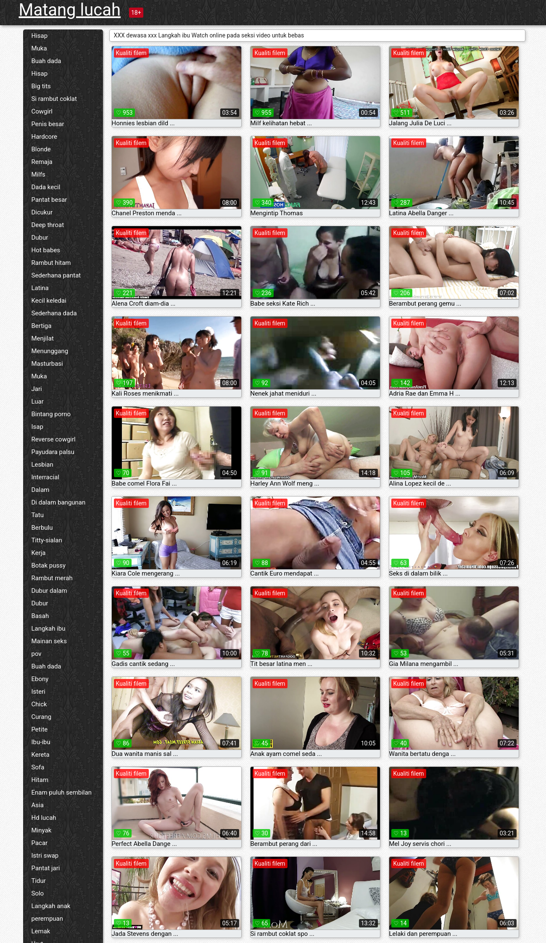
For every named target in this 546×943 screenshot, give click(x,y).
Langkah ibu (49, 628)
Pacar (40, 843)
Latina (40, 288)
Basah (40, 616)
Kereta (41, 754)
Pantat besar (49, 199)
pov (37, 654)
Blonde (41, 149)
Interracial (46, 477)
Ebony (40, 679)
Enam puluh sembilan (62, 792)
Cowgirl (42, 111)
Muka (39, 48)
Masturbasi (47, 363)
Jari (37, 389)
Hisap (40, 36)
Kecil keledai (49, 300)
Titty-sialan (47, 540)
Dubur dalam (49, 590)
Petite (40, 729)
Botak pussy (49, 565)
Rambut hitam (51, 263)
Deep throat (48, 225)
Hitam (40, 780)
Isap (37, 427)
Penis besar (48, 124)
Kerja (39, 553)
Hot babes (46, 250)
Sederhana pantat (56, 275)
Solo (38, 893)
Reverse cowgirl (54, 439)
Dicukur (42, 212)
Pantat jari (46, 868)
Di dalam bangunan (59, 502)
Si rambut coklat (54, 99)
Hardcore (45, 136)
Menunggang (50, 351)
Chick (39, 704)
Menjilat (43, 338)
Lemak (41, 931)
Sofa (38, 767)
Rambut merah (52, 578)
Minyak (42, 830)
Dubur (40, 237)
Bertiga (42, 326)
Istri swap (45, 855)
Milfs (38, 174)
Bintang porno (51, 414)
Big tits (41, 86)
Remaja (42, 162)
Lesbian (42, 464)
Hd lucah (44, 817)
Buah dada (46, 61)
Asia (38, 805)
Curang (42, 717)
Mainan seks (49, 641)
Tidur (39, 881)
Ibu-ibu (41, 742)
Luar (38, 401)
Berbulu (42, 527)
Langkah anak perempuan (51, 912)
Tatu (38, 515)
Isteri (38, 691)
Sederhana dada (54, 313)
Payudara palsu (53, 452)
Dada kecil (46, 187)
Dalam (41, 490)
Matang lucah (70, 10)
